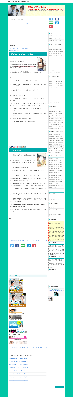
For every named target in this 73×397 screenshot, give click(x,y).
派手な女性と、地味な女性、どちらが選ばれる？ (20, 48)
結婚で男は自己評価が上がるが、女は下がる (18, 380)
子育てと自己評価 (52, 193)
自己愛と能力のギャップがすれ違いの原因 (18, 358)
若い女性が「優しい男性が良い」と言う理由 (18, 364)
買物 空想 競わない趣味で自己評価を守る (55, 152)
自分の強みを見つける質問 (53, 183)
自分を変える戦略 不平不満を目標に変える (56, 179)
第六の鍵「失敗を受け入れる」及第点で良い (56, 185)
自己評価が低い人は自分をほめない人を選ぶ (56, 126)
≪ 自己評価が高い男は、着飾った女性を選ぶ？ (19, 22)
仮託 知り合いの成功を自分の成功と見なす (56, 142)
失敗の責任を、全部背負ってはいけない (55, 160)
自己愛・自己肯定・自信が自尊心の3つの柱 (56, 51)
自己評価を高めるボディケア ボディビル (55, 40)
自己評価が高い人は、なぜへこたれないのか (56, 138)
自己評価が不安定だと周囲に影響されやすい (56, 72)
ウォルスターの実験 (14, 50)
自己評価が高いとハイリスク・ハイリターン (56, 100)
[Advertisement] (28, 35)
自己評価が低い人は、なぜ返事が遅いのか (55, 83)
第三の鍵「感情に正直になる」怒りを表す (55, 170)
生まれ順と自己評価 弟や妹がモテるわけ (55, 199)
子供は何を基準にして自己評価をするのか (55, 197)
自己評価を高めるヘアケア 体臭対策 (55, 38)
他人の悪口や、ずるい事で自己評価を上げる (56, 148)
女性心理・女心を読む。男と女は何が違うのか (55, 215)
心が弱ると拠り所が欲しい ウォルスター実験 (56, 116)
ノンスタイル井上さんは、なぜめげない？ (55, 53)
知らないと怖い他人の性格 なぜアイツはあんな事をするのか (55, 207)
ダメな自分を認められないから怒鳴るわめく (56, 70)
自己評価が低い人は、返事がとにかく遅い (55, 81)
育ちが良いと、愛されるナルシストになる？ (56, 55)
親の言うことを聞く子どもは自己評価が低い (56, 59)
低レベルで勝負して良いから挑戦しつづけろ (56, 150)
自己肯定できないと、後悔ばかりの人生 (55, 57)
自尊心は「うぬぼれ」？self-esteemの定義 (55, 49)
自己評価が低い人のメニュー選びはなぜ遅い (56, 85)
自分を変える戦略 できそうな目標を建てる (56, 181)
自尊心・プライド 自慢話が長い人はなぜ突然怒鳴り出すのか (18, 1)
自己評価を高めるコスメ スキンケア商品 (55, 35)
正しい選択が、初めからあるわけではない (55, 89)
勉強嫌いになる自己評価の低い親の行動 (55, 144)
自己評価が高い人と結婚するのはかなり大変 (18, 367)
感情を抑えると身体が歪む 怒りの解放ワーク (56, 173)
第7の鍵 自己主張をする (53, 187)
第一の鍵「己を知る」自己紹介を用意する (55, 166)
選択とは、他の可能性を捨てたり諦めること (56, 87)
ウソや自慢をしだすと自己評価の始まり (55, 195)
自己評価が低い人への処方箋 (53, 158)
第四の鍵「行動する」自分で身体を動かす (55, 175)
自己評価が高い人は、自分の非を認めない (55, 102)
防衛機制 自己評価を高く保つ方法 (54, 134)
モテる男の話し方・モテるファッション (55, 212)
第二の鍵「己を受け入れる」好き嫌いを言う (56, 168)
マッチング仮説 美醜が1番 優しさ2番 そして (18, 373)
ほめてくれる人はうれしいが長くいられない (18, 370)
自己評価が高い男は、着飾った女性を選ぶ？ (18, 361)
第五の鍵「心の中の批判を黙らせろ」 (55, 177)
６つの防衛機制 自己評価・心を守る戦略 (55, 136)
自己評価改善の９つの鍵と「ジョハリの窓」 (56, 164)
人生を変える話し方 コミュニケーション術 (55, 209)
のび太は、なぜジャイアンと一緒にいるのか (56, 140)
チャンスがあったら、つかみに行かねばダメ (56, 162)
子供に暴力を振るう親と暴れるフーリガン (55, 146)
